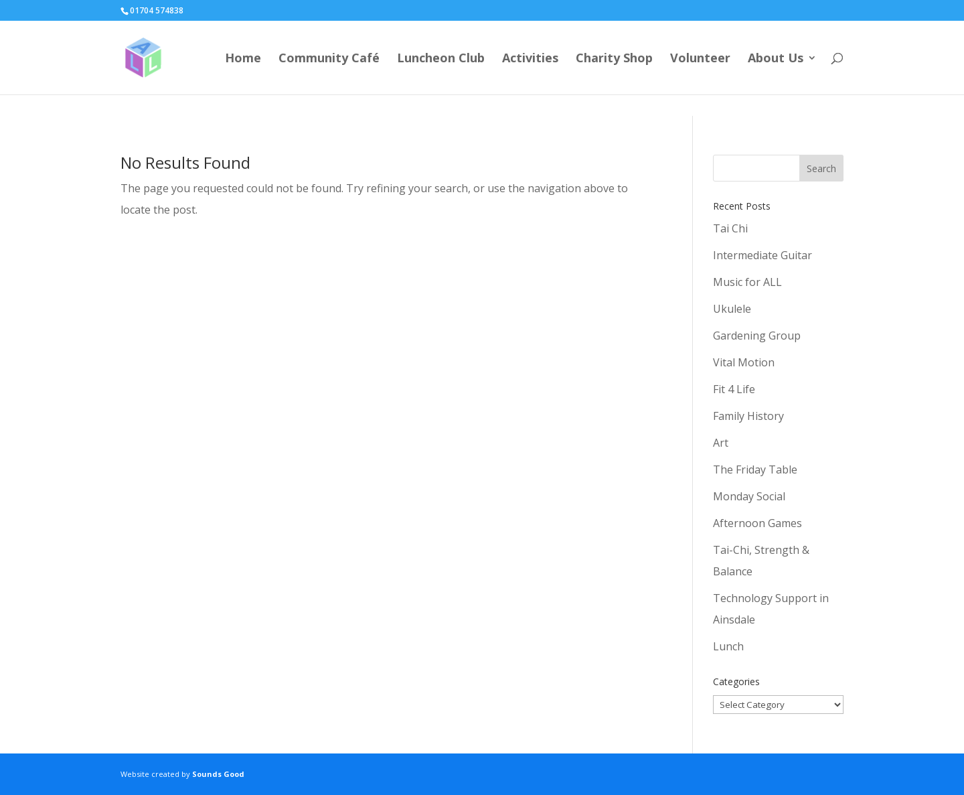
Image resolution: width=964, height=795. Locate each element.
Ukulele (732, 308)
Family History (748, 416)
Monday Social (749, 496)
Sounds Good (218, 774)
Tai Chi (730, 228)
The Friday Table (755, 469)
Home (243, 59)
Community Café (329, 59)
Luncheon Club (441, 59)
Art (720, 442)
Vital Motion (744, 362)
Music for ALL (747, 282)
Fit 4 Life (734, 389)
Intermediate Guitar (762, 255)
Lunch (728, 646)
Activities (530, 59)
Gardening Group (757, 335)
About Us (775, 59)
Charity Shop (614, 59)
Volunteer (700, 59)
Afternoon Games (757, 523)
